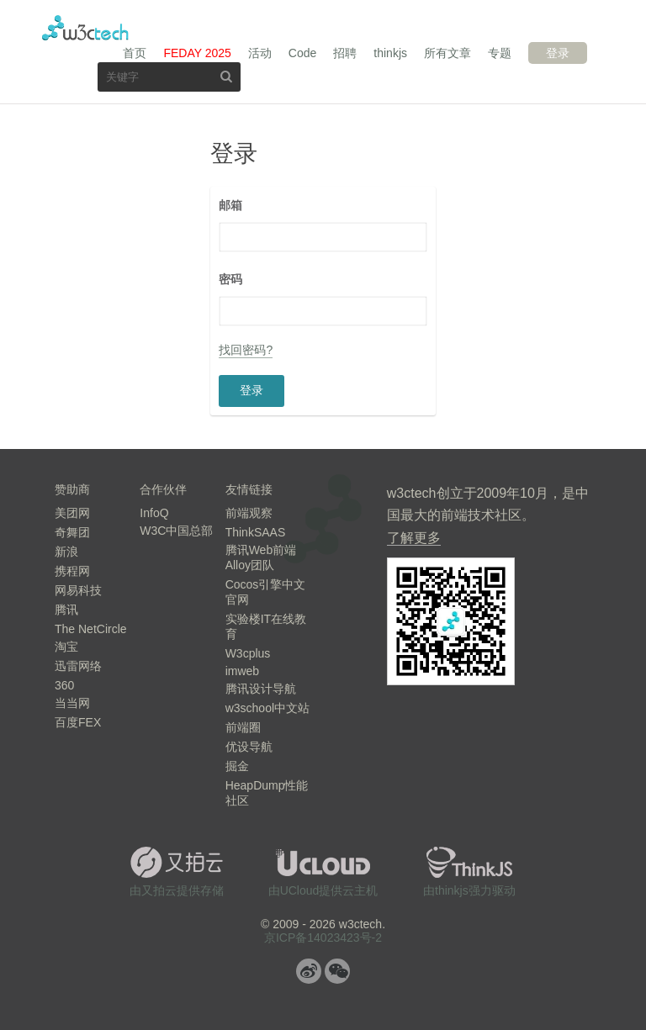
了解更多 (414, 538)
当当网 (72, 703)
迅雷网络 (78, 666)
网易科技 (78, 590)
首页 (134, 53)
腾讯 (66, 609)
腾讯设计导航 (260, 688)
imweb (242, 671)
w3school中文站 (267, 708)
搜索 (226, 76)
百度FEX (78, 722)
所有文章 (447, 53)
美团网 (72, 513)
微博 (308, 971)
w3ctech (85, 27)
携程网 (72, 571)
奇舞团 (72, 532)
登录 (557, 53)
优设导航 (249, 746)
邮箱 (230, 205)
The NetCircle (91, 629)
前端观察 (249, 513)
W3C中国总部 (176, 530)
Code (302, 53)
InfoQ (154, 513)
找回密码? (246, 350)
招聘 (345, 53)
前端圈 (243, 727)
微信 (337, 971)
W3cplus (248, 653)
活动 (260, 53)
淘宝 (66, 646)
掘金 (237, 766)
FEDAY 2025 (196, 53)
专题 (499, 53)
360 (64, 685)
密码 (230, 279)
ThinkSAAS (255, 532)
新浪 (66, 551)
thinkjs (390, 53)
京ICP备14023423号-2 (323, 937)
